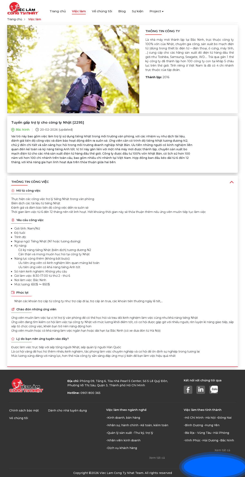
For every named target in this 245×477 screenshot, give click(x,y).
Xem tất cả (157, 458)
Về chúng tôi (102, 11)
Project (156, 11)
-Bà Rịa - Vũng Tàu (197, 433)
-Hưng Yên (211, 425)
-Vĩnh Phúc (192, 440)
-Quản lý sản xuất (119, 433)
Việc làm (79, 11)
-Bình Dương (193, 425)
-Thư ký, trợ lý (143, 433)
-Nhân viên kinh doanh (123, 440)
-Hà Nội (210, 417)
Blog (122, 11)
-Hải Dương (209, 440)
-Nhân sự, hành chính (122, 425)
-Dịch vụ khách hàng (121, 448)
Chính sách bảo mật (24, 410)
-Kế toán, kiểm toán (153, 425)
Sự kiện (137, 11)
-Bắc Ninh (226, 440)
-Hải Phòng (220, 433)
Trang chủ (58, 11)
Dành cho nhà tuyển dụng (67, 410)
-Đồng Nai (224, 417)
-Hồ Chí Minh (194, 417)
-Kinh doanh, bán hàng (123, 417)
